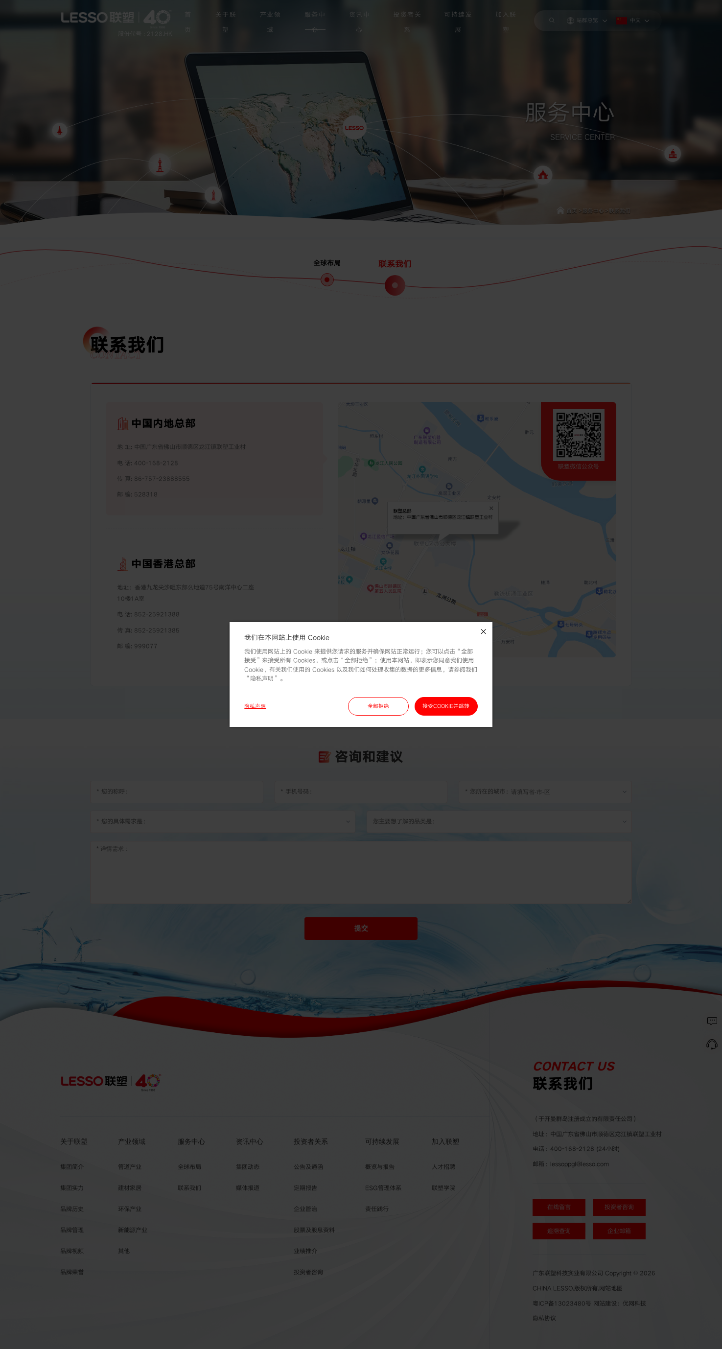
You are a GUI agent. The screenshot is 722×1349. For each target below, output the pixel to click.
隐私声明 (255, 706)
